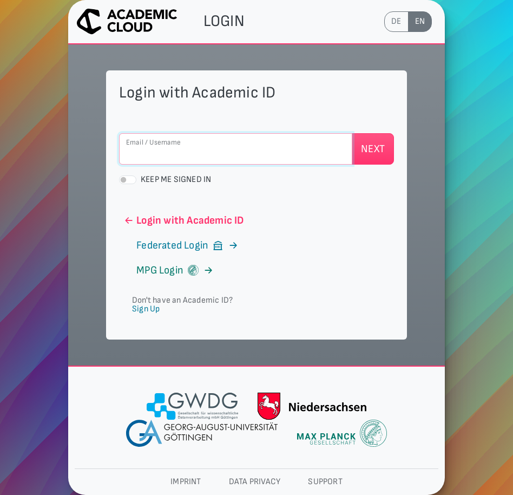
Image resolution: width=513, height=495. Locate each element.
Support (325, 482)
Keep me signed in (176, 179)
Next (373, 148)
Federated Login (181, 245)
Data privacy (254, 482)
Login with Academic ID (183, 220)
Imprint (185, 482)
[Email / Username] (235, 149)
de (396, 21)
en (420, 21)
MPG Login (168, 270)
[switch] (127, 179)
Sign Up (146, 309)
